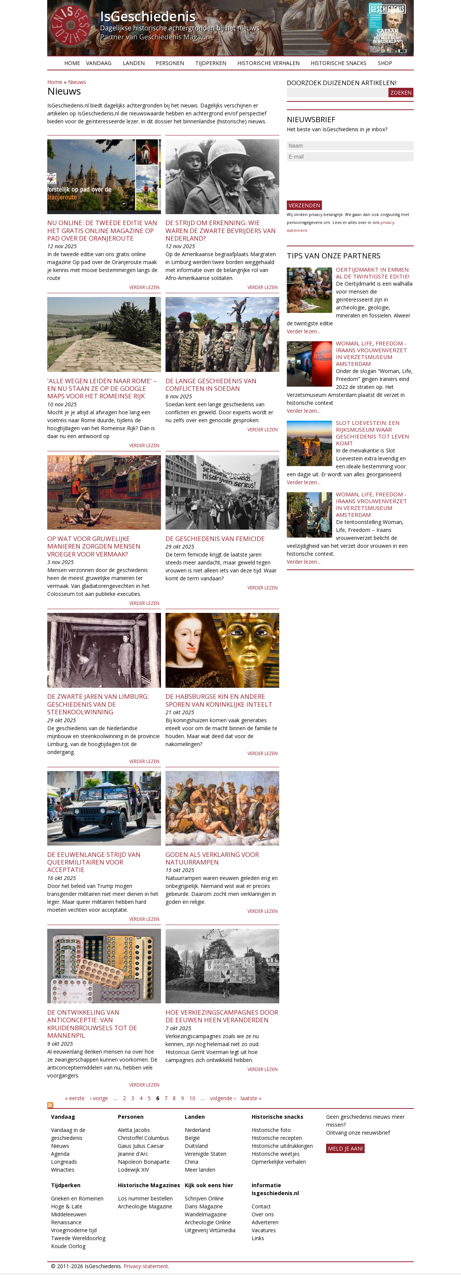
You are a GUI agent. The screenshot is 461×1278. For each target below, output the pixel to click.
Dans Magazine (204, 1206)
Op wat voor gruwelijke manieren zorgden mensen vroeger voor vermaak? (94, 546)
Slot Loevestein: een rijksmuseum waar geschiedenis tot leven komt (372, 433)
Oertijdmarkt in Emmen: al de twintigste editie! (373, 273)
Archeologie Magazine (145, 1206)
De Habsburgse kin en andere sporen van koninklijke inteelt (219, 700)
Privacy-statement (146, 1266)
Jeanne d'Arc (133, 1153)
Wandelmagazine (206, 1214)
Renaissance (66, 1222)
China (191, 1161)
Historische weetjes (276, 1153)
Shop (385, 63)
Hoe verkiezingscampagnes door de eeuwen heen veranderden (222, 1016)
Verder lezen (144, 287)
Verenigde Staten (205, 1153)
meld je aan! (345, 1148)
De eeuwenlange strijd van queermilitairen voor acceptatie (94, 862)
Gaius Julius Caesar (141, 1145)
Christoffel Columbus (143, 1137)
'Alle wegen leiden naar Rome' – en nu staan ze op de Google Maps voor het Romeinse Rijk (102, 388)
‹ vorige (99, 1098)
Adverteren (265, 1222)
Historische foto (271, 1129)
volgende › (222, 1098)
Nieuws (77, 82)
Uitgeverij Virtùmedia (210, 1230)
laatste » (251, 1098)
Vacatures (264, 1230)
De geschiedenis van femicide (215, 538)
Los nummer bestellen (145, 1198)
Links (258, 1238)
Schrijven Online (204, 1198)
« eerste (75, 1098)
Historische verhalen (268, 63)
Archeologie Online (208, 1222)
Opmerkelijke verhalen (279, 1161)
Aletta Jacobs (134, 1129)
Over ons (263, 1214)
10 (192, 1098)
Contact (261, 1206)
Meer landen (200, 1169)
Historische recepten (277, 1137)
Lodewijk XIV (133, 1169)
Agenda (60, 1153)
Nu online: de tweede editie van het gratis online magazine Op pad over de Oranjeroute (102, 230)
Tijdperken (210, 63)
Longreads (64, 1161)
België (192, 1137)
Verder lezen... (303, 331)
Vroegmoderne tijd (74, 1230)
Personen (170, 63)
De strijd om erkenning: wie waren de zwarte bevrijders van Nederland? (221, 230)
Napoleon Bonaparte (144, 1161)
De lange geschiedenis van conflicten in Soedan (211, 384)
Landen (134, 63)
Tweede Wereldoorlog (78, 1238)
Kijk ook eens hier (209, 1185)
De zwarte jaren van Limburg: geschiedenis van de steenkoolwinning (98, 704)
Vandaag (98, 63)
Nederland (197, 1129)
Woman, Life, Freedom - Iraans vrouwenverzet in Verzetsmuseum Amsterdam (371, 353)
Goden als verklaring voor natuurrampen (212, 858)
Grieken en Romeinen (77, 1198)
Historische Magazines (149, 1185)
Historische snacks (339, 63)
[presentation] (344, 178)
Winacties (62, 1169)
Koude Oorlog (68, 1246)
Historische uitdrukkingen (282, 1145)
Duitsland (196, 1145)
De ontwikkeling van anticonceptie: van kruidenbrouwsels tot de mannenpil (92, 1024)
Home (72, 63)
